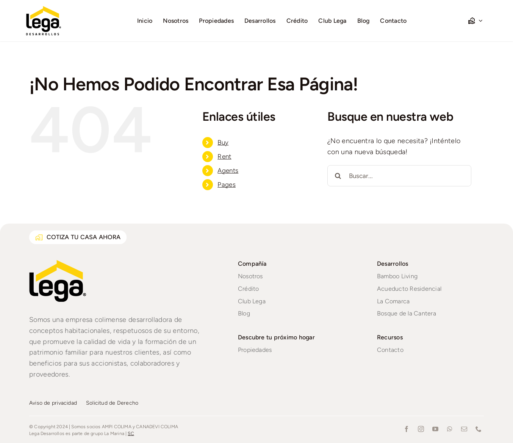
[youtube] (435, 429)
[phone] (478, 429)
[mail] (464, 429)
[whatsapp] (449, 429)
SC (131, 433)
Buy (222, 142)
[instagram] (421, 429)
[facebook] (406, 429)
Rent (224, 156)
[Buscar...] (399, 175)
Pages (226, 184)
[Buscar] (338, 175)
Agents (227, 170)
